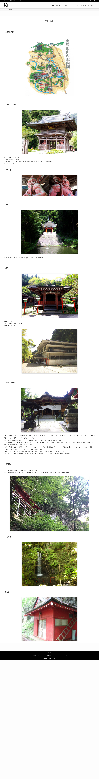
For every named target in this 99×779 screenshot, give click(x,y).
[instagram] (90, 1)
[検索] (94, 1)
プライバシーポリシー (58, 655)
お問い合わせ (40, 655)
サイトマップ (48, 655)
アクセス (34, 655)
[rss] (92, 1)
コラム (65, 655)
